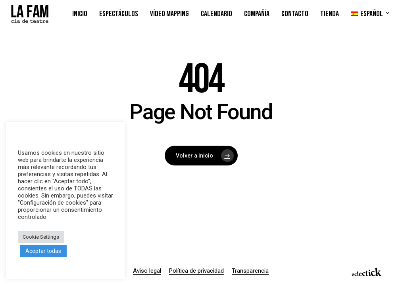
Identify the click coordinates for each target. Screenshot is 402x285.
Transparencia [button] (250, 270)
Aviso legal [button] (147, 270)
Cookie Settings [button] (41, 237)
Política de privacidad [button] (196, 270)
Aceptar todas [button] (43, 251)
